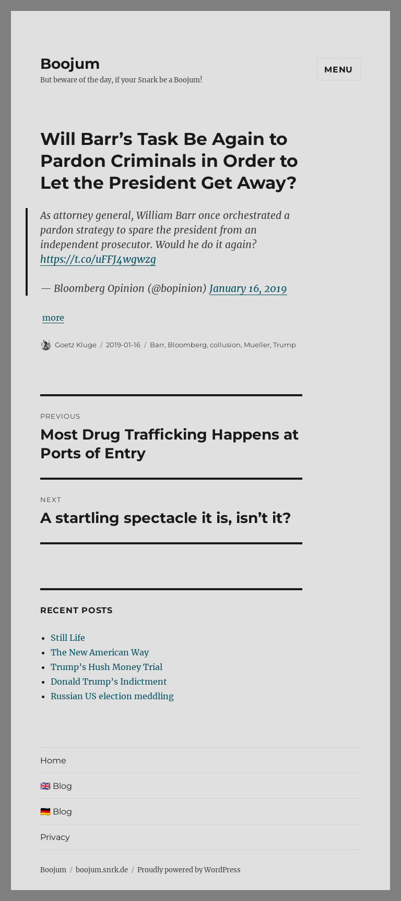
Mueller (257, 344)
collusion (225, 344)
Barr (157, 344)
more (53, 317)
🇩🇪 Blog (56, 812)
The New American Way (100, 652)
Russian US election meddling (112, 696)
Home (53, 760)
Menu (338, 70)
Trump (284, 344)
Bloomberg (187, 344)
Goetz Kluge (76, 344)
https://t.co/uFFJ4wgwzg (98, 259)
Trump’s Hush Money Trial (106, 667)
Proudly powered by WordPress (189, 870)
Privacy (55, 837)
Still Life (68, 637)
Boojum (70, 63)
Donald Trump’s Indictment (109, 681)
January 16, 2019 (248, 288)
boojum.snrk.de (102, 870)
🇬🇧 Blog (56, 786)
